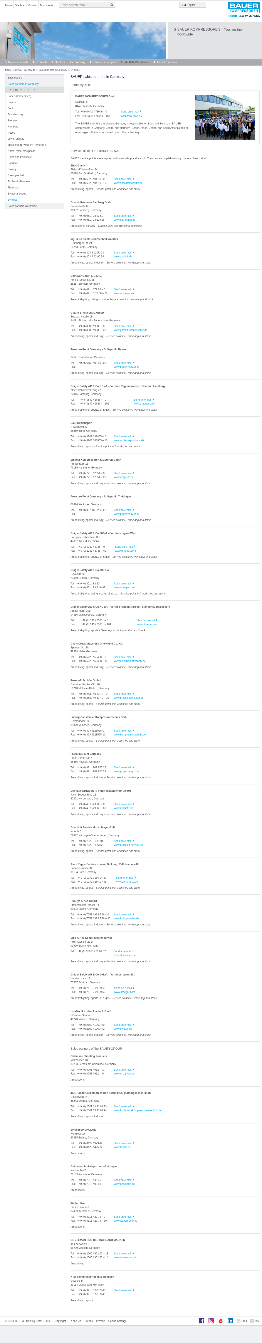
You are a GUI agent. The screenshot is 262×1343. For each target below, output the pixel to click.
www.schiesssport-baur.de (129, 440)
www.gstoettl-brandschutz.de (130, 330)
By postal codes (17, 193)
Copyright (60, 1321)
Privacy (100, 1321)
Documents (46, 5)
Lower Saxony (16, 138)
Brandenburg (15, 114)
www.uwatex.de (123, 1028)
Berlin (11, 108)
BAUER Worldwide (136, 62)
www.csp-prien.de (124, 1073)
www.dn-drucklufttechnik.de (130, 661)
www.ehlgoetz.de (124, 477)
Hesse (11, 132)
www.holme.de (122, 1147)
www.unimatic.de (123, 808)
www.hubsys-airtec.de (126, 918)
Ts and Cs (75, 1321)
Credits (88, 1321)
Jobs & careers (166, 62)
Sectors (60, 62)
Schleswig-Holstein (19, 181)
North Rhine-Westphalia (21, 151)
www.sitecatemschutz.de (128, 183)
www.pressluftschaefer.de (128, 697)
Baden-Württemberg (19, 96)
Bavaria (12, 102)
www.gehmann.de (124, 1183)
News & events (18, 62)
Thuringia (13, 187)
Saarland (13, 163)
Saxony (12, 169)
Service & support (104, 62)
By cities (12, 199)
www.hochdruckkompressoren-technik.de (137, 1110)
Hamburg (13, 126)
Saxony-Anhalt (16, 175)
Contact (32, 5)
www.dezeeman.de (125, 1257)
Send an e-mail (122, 179)
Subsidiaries (15, 77)
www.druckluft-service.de (128, 844)
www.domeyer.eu (124, 293)
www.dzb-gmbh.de (124, 219)
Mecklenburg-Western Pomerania (27, 144)
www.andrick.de (123, 256)
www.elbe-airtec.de (125, 955)
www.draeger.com (144, 403)
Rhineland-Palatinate (20, 157)
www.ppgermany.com (126, 366)
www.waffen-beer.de (125, 1220)
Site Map (20, 5)
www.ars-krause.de (127, 881)
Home (8, 5)
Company (78, 62)
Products (41, 62)
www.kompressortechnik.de (130, 734)
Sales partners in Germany (53, 70)
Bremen (12, 120)
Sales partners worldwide (22, 206)
